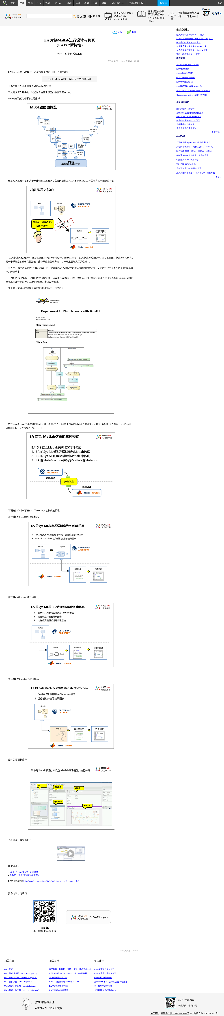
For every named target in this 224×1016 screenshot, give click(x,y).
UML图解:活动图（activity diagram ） (20, 977)
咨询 (86, 3)
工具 (95, 3)
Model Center (118, 3)
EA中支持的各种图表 (58, 986)
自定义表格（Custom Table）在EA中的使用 (68, 973)
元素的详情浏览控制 (58, 977)
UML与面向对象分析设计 (105, 969)
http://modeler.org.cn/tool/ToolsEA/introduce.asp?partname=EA (51, 881)
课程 (69, 3)
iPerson (58, 3)
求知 (13, 3)
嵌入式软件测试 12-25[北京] (188, 42)
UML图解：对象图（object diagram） (20, 986)
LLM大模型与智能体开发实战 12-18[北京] (194, 38)
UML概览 (8, 969)
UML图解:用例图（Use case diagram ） (21, 973)
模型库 (163, 3)
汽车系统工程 (136, 3)
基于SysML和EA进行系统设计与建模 (110, 982)
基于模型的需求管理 (103, 986)
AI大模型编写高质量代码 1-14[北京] (192, 50)
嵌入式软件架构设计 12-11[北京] (190, 35)
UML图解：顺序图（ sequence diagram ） (22, 990)
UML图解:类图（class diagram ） (18, 982)
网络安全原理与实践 (188, 12)
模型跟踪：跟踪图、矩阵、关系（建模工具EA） (70, 969)
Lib (39, 3)
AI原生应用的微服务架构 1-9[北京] (191, 46)
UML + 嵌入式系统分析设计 (106, 973)
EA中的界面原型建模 (58, 990)
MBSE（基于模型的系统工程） (25, 875)
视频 (47, 3)
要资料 (96, 16)
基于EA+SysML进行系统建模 (24, 872)
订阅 (119, 32)
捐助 (133, 32)
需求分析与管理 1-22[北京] (188, 54)
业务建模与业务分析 (103, 977)
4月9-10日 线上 (121, 19)
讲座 (104, 3)
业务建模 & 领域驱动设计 (105, 990)
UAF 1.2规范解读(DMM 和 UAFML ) (65, 982)
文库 (30, 3)
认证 (78, 3)
